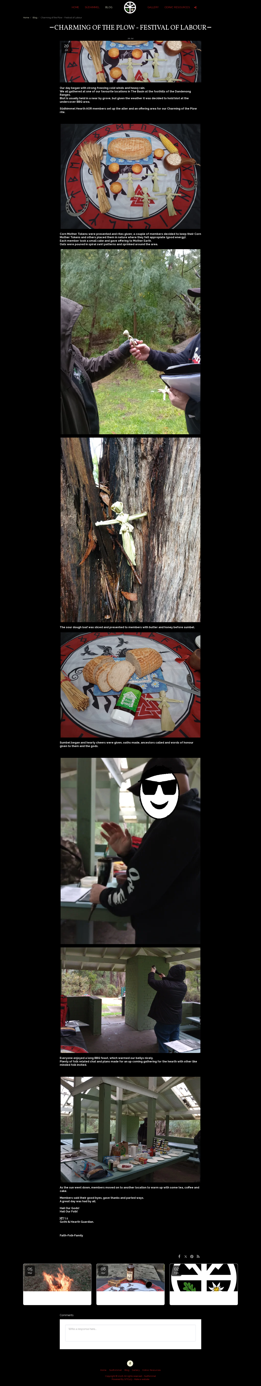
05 (30, 1270)
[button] (195, 7)
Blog (35, 17)
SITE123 (128, 1379)
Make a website (141, 1379)
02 (176, 1270)
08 (103, 1270)
